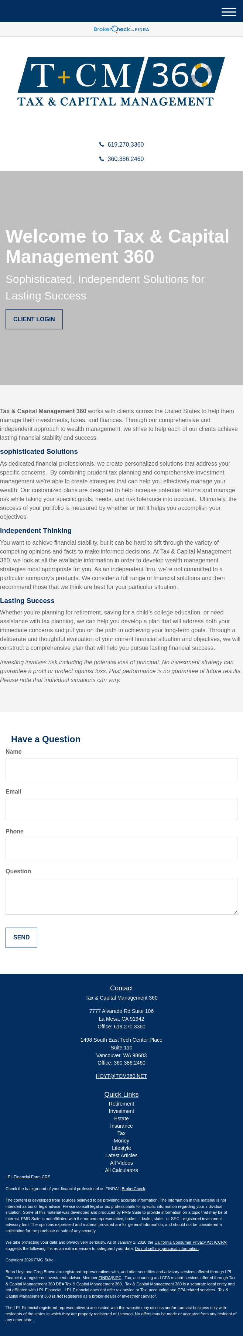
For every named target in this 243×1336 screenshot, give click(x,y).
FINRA (105, 1277)
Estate (121, 1118)
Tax (121, 1133)
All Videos (121, 1163)
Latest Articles (121, 1155)
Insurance (121, 1126)
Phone (15, 831)
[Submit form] (21, 938)
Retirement (121, 1104)
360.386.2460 (121, 159)
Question (18, 871)
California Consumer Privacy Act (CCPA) (190, 1242)
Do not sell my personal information (166, 1248)
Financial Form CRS (32, 1177)
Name (14, 751)
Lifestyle (121, 1148)
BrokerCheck (134, 1188)
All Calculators (121, 1170)
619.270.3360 (121, 144)
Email (13, 791)
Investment (121, 1111)
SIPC (117, 1277)
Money (121, 1141)
